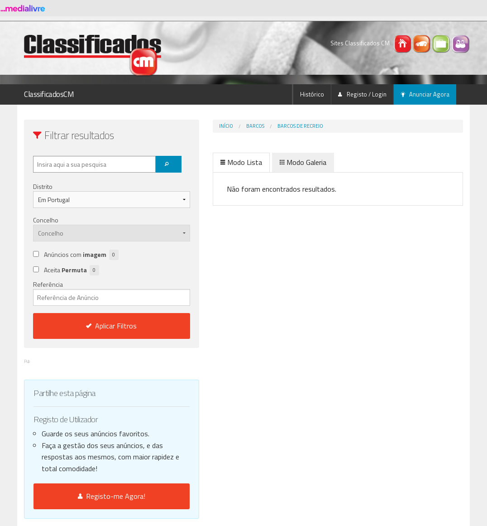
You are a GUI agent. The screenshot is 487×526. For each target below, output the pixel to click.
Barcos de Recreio (262, 126)
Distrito (43, 186)
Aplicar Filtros (92, 325)
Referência (92, 293)
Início (188, 126)
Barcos (217, 126)
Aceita (71, 270)
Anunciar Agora (425, 94)
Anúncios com (81, 255)
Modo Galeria (265, 162)
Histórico (312, 94)
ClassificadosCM (49, 94)
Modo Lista (203, 162)
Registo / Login (362, 94)
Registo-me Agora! (92, 496)
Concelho (45, 220)
